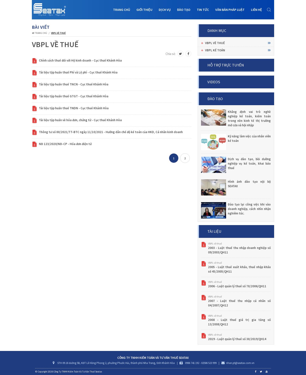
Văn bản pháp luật (230, 9)
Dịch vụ (165, 9)
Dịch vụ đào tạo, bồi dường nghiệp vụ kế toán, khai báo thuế (249, 163)
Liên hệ (256, 9)
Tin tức (203, 9)
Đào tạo (183, 9)
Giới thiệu (144, 9)
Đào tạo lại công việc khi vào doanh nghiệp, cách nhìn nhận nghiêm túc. (249, 208)
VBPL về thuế (215, 243)
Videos (213, 81)
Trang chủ (121, 9)
